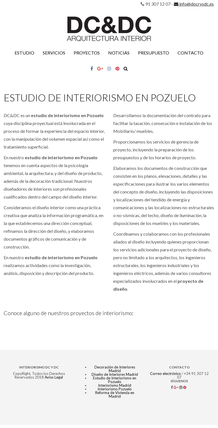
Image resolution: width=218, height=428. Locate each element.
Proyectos (87, 52)
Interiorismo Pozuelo (114, 389)
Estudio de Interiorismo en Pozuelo (114, 380)
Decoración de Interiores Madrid (114, 369)
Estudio (24, 52)
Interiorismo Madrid (114, 385)
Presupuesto (153, 52)
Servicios (54, 52)
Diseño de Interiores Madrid (115, 374)
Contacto (190, 52)
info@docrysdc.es (194, 3)
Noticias (119, 52)
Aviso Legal (54, 377)
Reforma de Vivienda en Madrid (114, 394)
